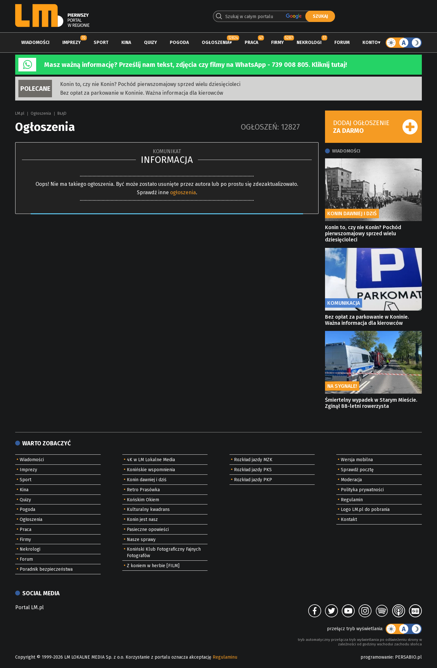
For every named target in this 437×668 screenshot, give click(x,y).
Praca (251, 42)
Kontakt (349, 519)
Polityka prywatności (362, 490)
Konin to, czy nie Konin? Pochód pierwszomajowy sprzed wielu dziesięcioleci (150, 84)
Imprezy (71, 42)
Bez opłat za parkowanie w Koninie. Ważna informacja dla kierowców (141, 93)
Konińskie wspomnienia (151, 469)
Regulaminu (225, 657)
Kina (126, 42)
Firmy (277, 42)
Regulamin (352, 500)
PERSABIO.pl (408, 657)
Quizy (150, 42)
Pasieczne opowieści (148, 529)
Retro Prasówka (143, 490)
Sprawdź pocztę (357, 469)
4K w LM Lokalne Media (151, 459)
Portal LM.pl (29, 607)
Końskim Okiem (143, 500)
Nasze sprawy (141, 539)
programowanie (377, 657)
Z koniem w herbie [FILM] (153, 565)
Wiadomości (35, 42)
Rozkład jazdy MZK (253, 459)
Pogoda (179, 42)
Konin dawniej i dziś (147, 479)
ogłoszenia (183, 192)
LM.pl (19, 113)
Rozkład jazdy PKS (253, 469)
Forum (342, 42)
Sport (101, 42)
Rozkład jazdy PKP (253, 479)
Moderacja (351, 479)
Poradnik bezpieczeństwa (46, 569)
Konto (370, 42)
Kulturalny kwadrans (148, 509)
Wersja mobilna (357, 459)
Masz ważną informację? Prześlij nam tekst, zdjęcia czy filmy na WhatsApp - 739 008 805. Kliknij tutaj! (195, 65)
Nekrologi (309, 42)
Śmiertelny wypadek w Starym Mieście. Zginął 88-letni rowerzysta (371, 403)
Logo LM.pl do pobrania (365, 509)
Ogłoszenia (215, 42)
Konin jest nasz (142, 519)
